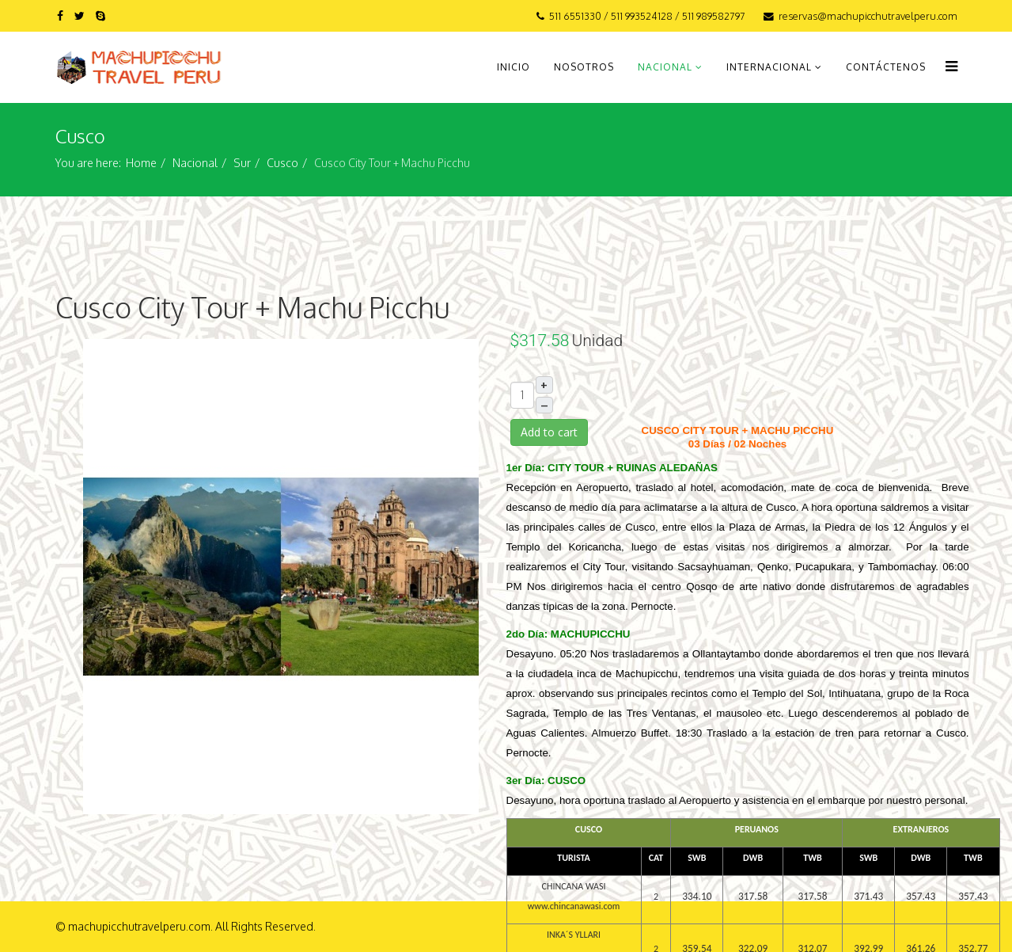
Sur (242, 162)
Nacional (665, 67)
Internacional (769, 67)
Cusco (282, 162)
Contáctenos (886, 67)
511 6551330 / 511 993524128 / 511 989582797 (647, 16)
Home (141, 162)
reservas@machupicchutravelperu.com (868, 16)
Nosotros (584, 67)
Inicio (513, 67)
